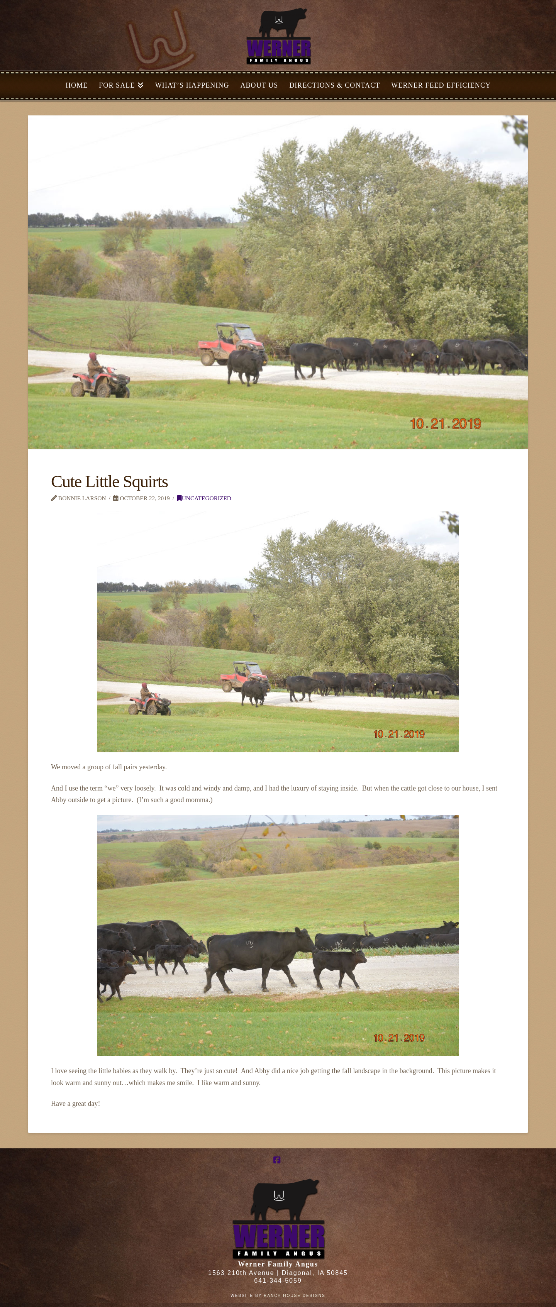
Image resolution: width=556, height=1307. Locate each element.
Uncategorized (204, 498)
